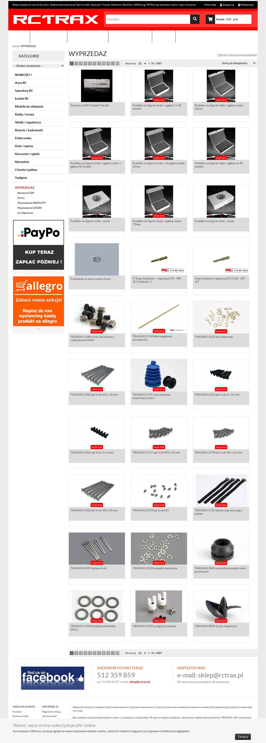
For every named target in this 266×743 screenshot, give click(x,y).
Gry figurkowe (25, 212)
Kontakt (163, 37)
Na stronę (130, 63)
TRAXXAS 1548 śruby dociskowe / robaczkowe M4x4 (92, 338)
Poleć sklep (210, 4)
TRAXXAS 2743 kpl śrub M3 (151, 510)
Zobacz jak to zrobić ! (130, 37)
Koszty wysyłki (20, 716)
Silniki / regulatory (28, 122)
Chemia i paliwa (26, 169)
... (113, 63)
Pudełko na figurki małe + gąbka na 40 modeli (219, 165)
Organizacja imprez (87, 37)
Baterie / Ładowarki (29, 130)
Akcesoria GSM (25, 192)
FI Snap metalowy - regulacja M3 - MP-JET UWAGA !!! (157, 280)
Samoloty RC (24, 90)
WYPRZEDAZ (24, 187)
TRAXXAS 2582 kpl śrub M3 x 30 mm (94, 510)
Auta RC (21, 82)
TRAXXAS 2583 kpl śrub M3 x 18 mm (94, 394)
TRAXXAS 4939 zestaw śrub (88, 568)
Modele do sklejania (29, 106)
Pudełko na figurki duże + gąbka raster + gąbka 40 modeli (96, 165)
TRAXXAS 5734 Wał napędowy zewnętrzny (152, 338)
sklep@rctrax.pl (220, 675)
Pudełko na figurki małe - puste (90, 221)
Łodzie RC (22, 98)
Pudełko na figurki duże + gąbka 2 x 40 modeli (157, 107)
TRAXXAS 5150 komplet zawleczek (155, 568)
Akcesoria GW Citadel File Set (89, 105)
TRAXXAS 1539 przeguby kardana (154, 626)
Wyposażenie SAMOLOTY (31, 202)
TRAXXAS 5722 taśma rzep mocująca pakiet (218, 512)
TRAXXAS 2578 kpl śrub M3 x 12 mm (218, 452)
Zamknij (243, 736)
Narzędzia (22, 162)
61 (117, 63)
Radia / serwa (24, 114)
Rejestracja (246, 4)
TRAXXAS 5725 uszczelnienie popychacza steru (151, 396)
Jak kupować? (49, 716)
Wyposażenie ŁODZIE (29, 207)
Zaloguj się (227, 4)
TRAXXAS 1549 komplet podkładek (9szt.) (93, 627)
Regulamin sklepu (51, 711)
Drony (21, 197)
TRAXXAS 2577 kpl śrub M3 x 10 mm (156, 452)
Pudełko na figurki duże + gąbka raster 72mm (157, 222)
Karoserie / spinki (27, 154)
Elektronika (23, 138)
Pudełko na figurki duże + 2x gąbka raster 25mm (159, 165)
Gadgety (21, 177)
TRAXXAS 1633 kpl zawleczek (214, 336)
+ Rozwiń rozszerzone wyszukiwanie (237, 55)
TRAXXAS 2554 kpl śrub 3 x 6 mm (91, 452)
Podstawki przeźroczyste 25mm (90, 279)
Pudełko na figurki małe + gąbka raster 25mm (219, 107)
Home (16, 46)
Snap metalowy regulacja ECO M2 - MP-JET (220, 280)
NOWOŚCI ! (23, 75)
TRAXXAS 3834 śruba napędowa (216, 626)
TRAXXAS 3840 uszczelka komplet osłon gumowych (220, 570)
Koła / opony (24, 146)
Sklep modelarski (48, 37)
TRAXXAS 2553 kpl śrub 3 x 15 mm (217, 394)
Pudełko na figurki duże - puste (214, 221)
